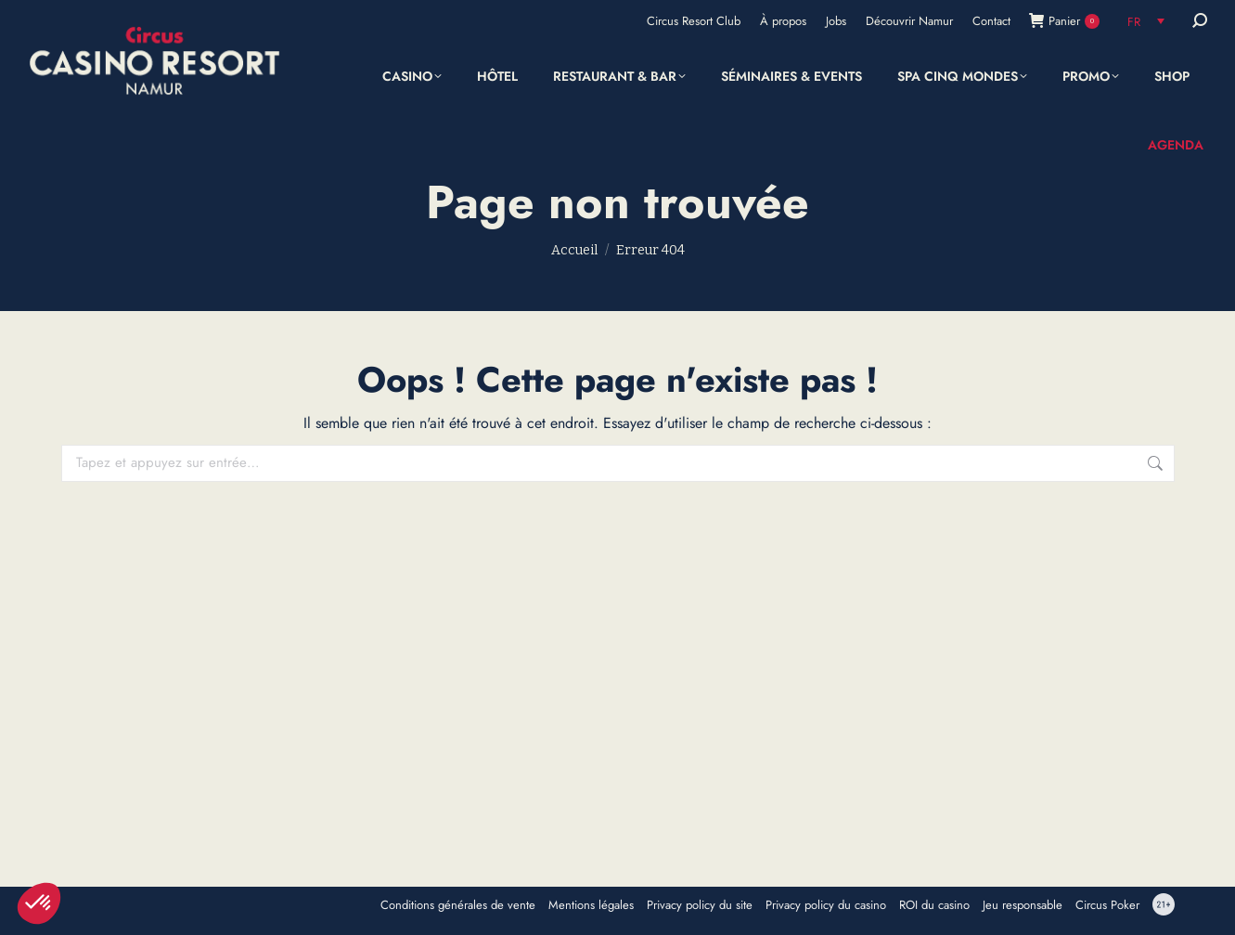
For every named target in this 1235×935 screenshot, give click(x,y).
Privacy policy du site (700, 905)
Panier (1064, 21)
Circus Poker (1107, 905)
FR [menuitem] (1133, 22)
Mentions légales (591, 905)
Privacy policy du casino (825, 905)
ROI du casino (934, 905)
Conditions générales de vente (457, 905)
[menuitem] (1146, 20)
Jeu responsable (1022, 905)
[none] (1146, 20)
